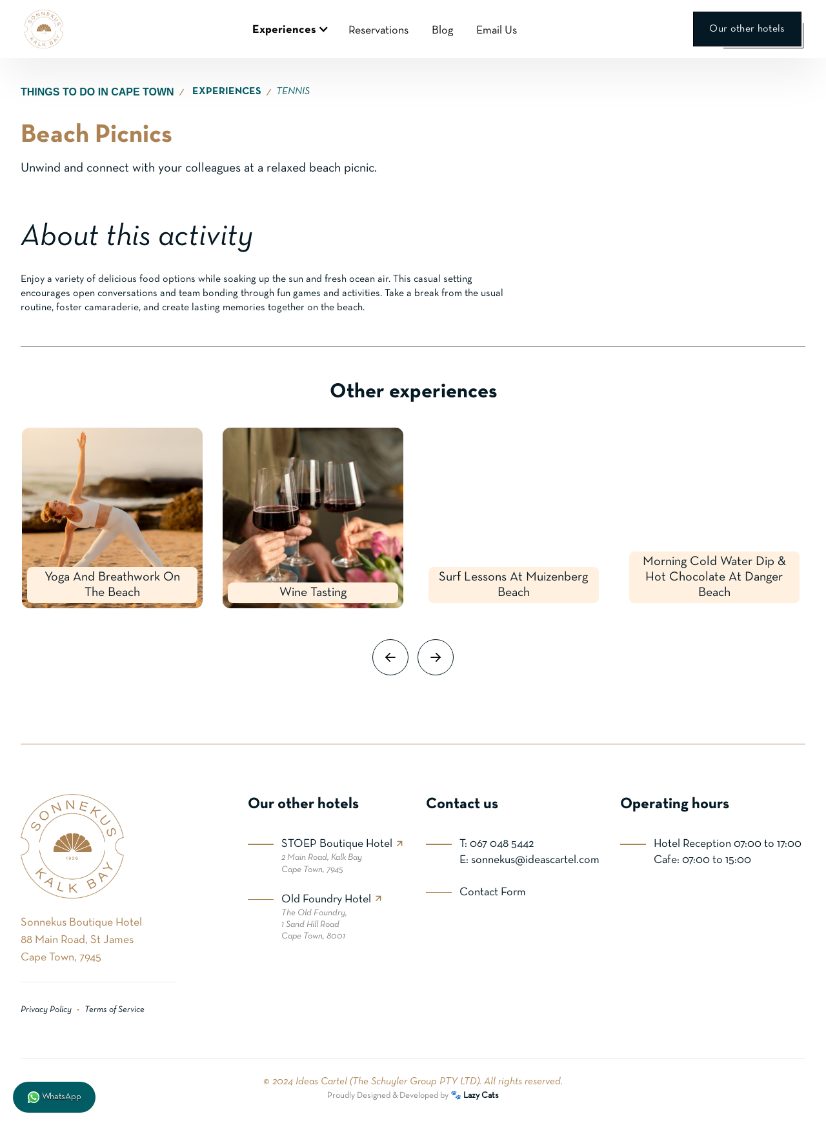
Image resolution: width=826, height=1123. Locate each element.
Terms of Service (115, 1010)
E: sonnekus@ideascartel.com (529, 860)
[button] (289, 29)
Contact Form (492, 892)
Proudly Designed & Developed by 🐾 (413, 1095)
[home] (44, 29)
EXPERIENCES (226, 91)
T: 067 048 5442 (496, 844)
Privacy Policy (46, 1010)
